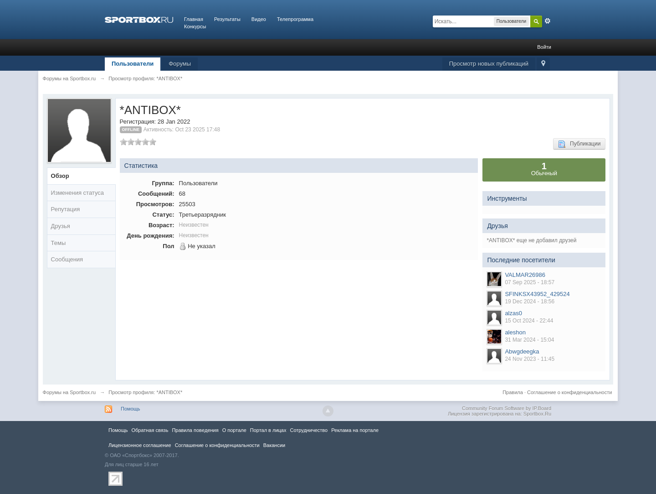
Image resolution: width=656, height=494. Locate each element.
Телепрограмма (295, 19)
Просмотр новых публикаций (488, 63)
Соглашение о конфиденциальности (569, 392)
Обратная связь (149, 430)
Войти (544, 47)
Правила (512, 392)
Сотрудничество (309, 430)
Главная (193, 19)
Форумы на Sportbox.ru (69, 392)
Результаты (227, 19)
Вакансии (274, 445)
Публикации (579, 144)
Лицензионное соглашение (139, 445)
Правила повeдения (195, 430)
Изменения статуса (77, 192)
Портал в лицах (268, 430)
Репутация (65, 209)
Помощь (130, 408)
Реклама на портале (355, 430)
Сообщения (67, 259)
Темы (58, 242)
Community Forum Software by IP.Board (506, 408)
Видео (258, 19)
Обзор (60, 175)
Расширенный (547, 21)
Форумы (180, 63)
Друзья (60, 226)
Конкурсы (195, 26)
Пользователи (133, 63)
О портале (234, 430)
